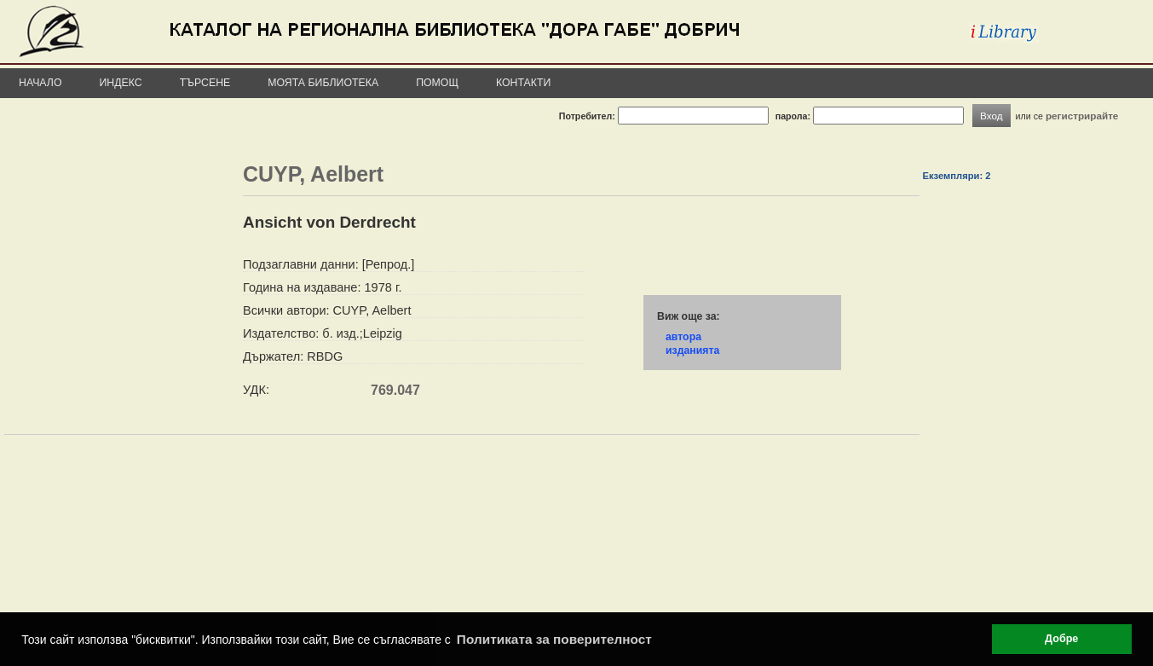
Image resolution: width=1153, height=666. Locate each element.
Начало (40, 83)
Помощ (437, 83)
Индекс (121, 83)
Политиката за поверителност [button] (554, 639)
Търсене (205, 83)
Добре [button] (1061, 639)
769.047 (395, 390)
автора (683, 337)
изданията (692, 350)
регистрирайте (1082, 115)
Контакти (523, 83)
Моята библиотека (323, 83)
